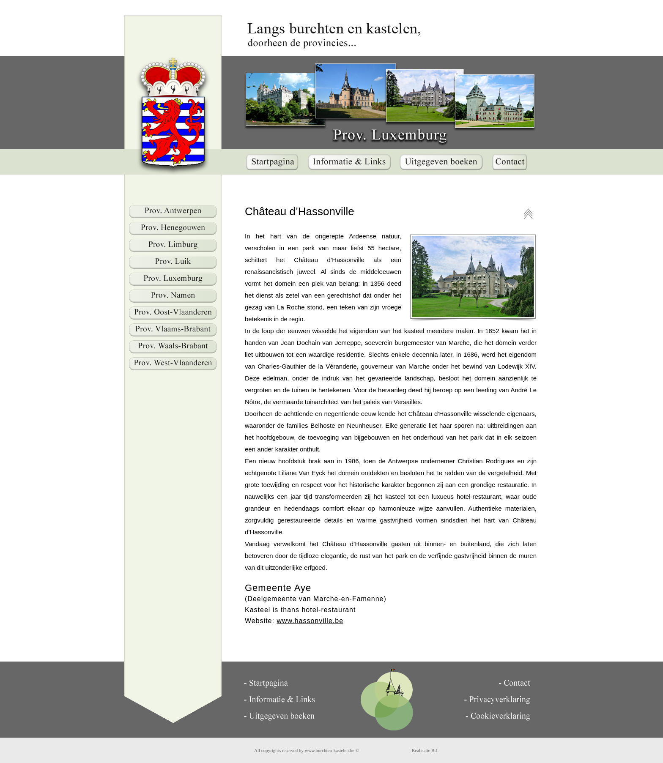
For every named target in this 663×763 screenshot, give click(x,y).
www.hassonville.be (310, 620)
